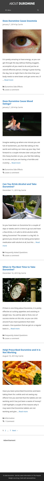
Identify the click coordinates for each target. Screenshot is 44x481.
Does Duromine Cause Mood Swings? (18, 102)
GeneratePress (31, 478)
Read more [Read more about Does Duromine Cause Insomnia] (8, 80)
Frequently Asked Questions (16, 252)
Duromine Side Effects (14, 86)
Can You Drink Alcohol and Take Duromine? (19, 185)
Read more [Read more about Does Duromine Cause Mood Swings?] (16, 163)
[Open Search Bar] (38, 10)
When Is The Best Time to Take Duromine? (19, 268)
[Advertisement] (22, 456)
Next (15, 430)
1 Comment (9, 421)
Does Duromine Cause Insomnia (20, 20)
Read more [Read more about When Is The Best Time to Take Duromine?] (15, 328)
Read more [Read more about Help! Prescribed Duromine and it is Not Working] (23, 411)
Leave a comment (12, 90)
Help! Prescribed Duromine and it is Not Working (21, 351)
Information (10, 418)
